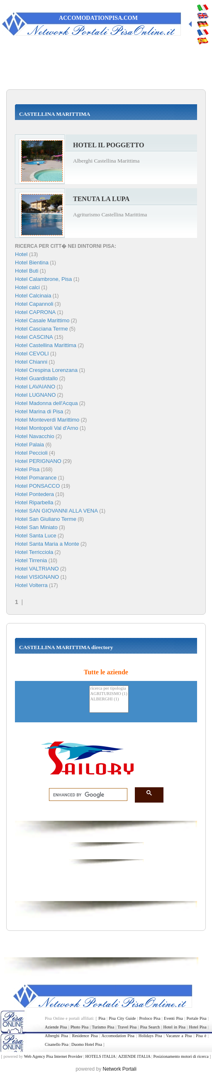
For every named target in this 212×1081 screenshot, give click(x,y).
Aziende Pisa (56, 1027)
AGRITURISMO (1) (109, 694)
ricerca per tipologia (109, 688)
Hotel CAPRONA (35, 312)
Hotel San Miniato (36, 527)
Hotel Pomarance (35, 478)
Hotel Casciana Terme (41, 329)
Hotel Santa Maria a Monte (47, 544)
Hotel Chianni (31, 362)
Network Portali (119, 1069)
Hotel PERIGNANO (38, 461)
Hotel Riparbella (34, 502)
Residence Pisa (85, 1035)
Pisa (101, 1018)
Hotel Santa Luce (35, 535)
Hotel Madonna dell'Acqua (46, 403)
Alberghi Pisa (56, 1035)
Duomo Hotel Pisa (86, 1044)
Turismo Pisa (103, 1027)
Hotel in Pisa (174, 1027)
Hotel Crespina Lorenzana (46, 370)
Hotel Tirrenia (31, 560)
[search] (85, 795)
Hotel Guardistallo (36, 378)
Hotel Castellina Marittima (45, 345)
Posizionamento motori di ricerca (181, 1056)
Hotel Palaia (29, 444)
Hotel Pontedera (34, 494)
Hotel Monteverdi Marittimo (47, 420)
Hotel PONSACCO (37, 486)
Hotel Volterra (31, 585)
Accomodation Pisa (118, 1035)
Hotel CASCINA (34, 337)
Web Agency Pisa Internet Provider (53, 1056)
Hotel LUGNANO (35, 395)
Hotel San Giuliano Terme (45, 519)
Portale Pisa (197, 1018)
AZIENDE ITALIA (134, 1056)
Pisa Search (150, 1027)
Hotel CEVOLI (32, 353)
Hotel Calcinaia (33, 295)
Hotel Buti (26, 271)
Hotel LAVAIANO (35, 387)
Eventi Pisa (173, 1018)
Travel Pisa (127, 1027)
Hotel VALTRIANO (37, 569)
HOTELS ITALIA (100, 1056)
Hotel (22, 254)
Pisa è (201, 1035)
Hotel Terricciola (34, 552)
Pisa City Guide (122, 1018)
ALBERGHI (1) (109, 699)
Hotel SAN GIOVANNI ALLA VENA (56, 511)
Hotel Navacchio (34, 436)
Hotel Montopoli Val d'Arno (46, 428)
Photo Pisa (79, 1027)
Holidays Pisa (150, 1035)
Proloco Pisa (150, 1018)
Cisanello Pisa (56, 1044)
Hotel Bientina (32, 262)
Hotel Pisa (27, 469)
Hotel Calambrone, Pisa (43, 279)
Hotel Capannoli (34, 304)
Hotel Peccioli (31, 453)
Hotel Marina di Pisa (39, 411)
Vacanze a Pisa (179, 1035)
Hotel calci (27, 287)
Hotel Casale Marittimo (42, 320)
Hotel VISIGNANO (37, 577)
